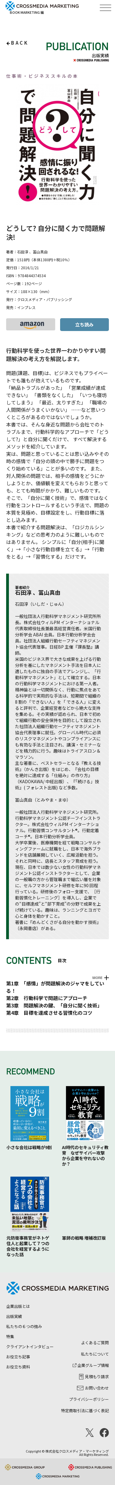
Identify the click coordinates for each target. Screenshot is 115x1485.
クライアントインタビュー (30, 1346)
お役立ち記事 (18, 1357)
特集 (10, 1336)
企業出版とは (18, 1306)
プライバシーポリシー (89, 1399)
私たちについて (95, 1354)
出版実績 (14, 1316)
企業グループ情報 (91, 1365)
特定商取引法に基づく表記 (85, 1410)
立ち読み (84, 324)
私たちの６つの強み (24, 1326)
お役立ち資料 (18, 1367)
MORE (97, 978)
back (20, 42)
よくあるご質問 (95, 1342)
